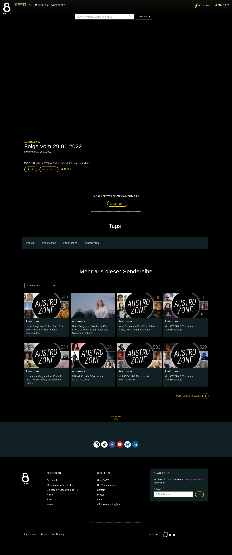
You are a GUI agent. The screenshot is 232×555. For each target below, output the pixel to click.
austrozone (71, 242)
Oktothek (21, 5)
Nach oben (116, 414)
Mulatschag (49, 242)
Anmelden (117, 203)
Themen (144, 16)
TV (31, 5)
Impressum (30, 529)
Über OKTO (103, 475)
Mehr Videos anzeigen (192, 391)
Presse (100, 490)
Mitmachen (42, 5)
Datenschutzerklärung (52, 529)
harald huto (92, 242)
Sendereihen (53, 475)
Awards (51, 499)
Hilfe (49, 494)
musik (31, 242)
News (50, 490)
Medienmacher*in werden (60, 480)
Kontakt (101, 485)
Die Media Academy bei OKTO (63, 485)
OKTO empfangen (106, 480)
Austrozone (32, 141)
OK (199, 489)
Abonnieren (49, 169)
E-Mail (158, 484)
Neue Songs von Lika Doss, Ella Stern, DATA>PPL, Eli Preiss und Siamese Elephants (92, 329)
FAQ (99, 494)
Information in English (108, 499)
